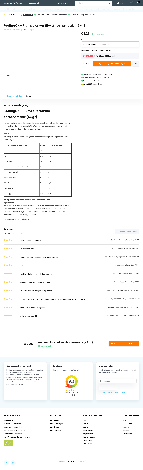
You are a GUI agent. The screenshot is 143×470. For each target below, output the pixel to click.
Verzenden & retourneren (13, 424)
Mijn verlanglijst (56, 430)
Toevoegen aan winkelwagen (112, 63)
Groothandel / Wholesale (13, 434)
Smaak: (84, 40)
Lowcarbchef (128, 420)
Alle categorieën (34, 3)
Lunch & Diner (33, 9)
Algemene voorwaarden (13, 427)
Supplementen (87, 9)
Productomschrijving (13, 96)
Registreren (54, 420)
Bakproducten (46, 9)
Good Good (127, 424)
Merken (132, 9)
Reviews (29, 96)
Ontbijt (14, 9)
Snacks (22, 9)
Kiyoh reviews (27, 15)
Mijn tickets (54, 427)
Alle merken (127, 434)
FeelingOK (30, 30)
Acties (98, 9)
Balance (126, 430)
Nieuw (124, 9)
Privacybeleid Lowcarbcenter (14, 430)
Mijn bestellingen (56, 424)
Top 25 (6, 9)
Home (6, 20)
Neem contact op (16, 394)
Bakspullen (107, 9)
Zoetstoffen (74, 9)
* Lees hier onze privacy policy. (112, 392)
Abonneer (108, 387)
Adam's (126, 427)
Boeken (117, 9)
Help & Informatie (63, 3)
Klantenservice (9, 420)
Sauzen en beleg (60, 9)
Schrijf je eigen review (127, 231)
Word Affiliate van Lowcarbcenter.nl (17, 437)
